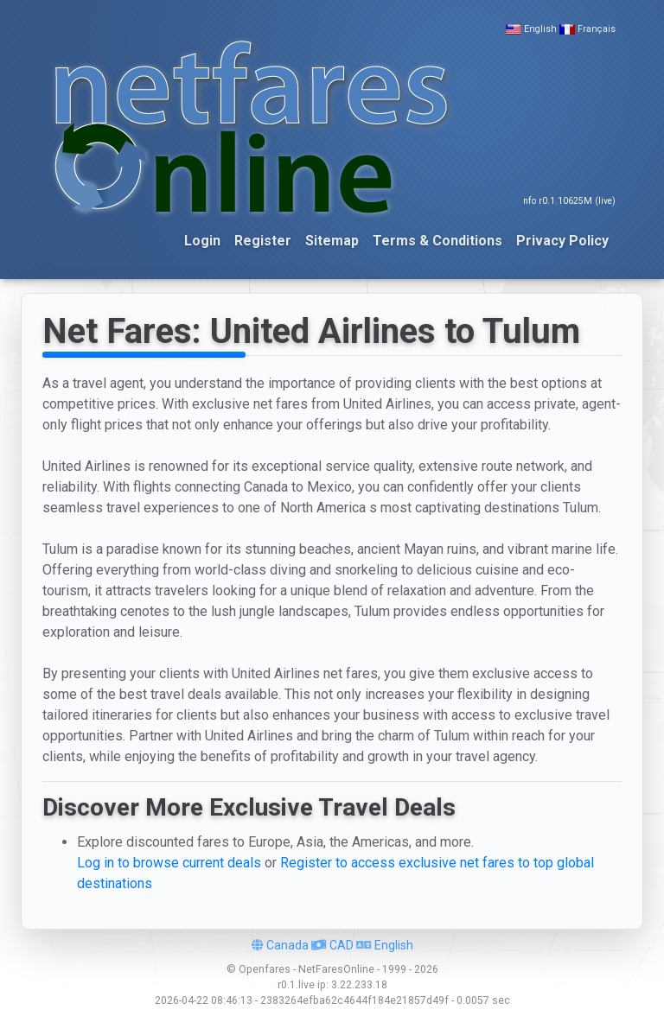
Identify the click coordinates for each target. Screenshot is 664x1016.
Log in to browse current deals (169, 862)
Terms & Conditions (437, 240)
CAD (332, 945)
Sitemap (332, 240)
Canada (280, 945)
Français (597, 29)
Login (202, 240)
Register (262, 240)
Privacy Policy (562, 240)
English (540, 29)
